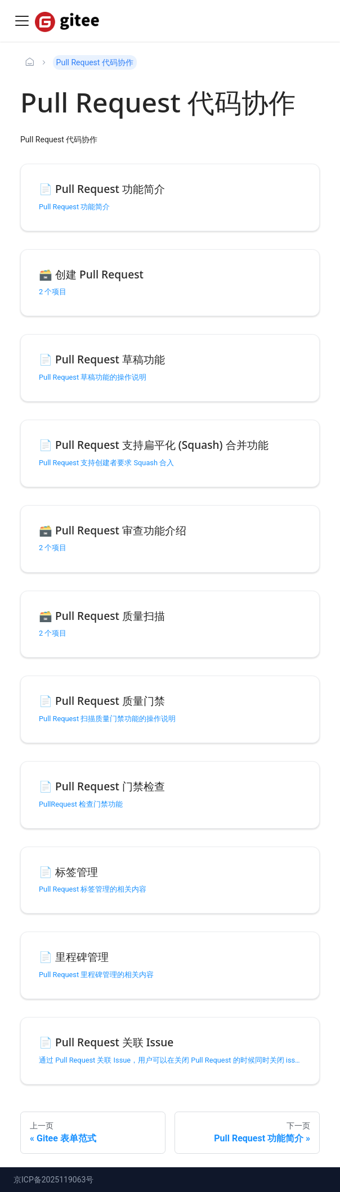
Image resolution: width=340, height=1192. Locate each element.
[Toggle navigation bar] (22, 20)
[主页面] (29, 62)
